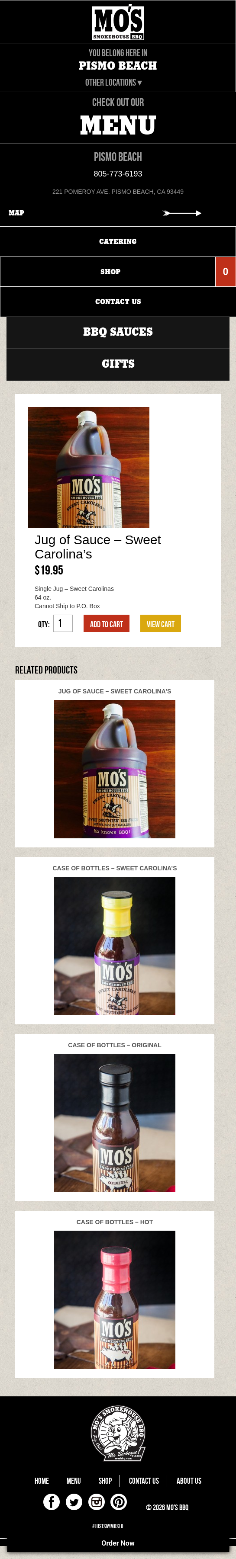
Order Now (117, 1543)
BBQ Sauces (118, 332)
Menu (74, 1480)
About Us (189, 1480)
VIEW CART (161, 624)
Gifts (118, 364)
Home (42, 1480)
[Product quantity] (63, 623)
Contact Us (144, 1480)
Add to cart (106, 624)
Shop (105, 1480)
